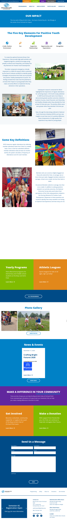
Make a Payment (50, 1)
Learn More (28, 375)
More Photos (33, 333)
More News (33, 380)
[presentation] (19, 476)
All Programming (33, 296)
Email (35, 450)
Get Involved (35, 1)
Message (13, 455)
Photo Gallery (51, 6)
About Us (31, 6)
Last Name (37, 445)
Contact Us (61, 6)
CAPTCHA (13, 473)
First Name (14, 445)
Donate (42, 1)
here (9, 511)
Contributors (26, 1)
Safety (40, 491)
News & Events (41, 6)
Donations (53, 491)
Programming (23, 6)
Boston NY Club (61, 1)
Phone (12, 450)
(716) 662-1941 (4, 1)
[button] (32, 331)
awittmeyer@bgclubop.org (13, 1)
